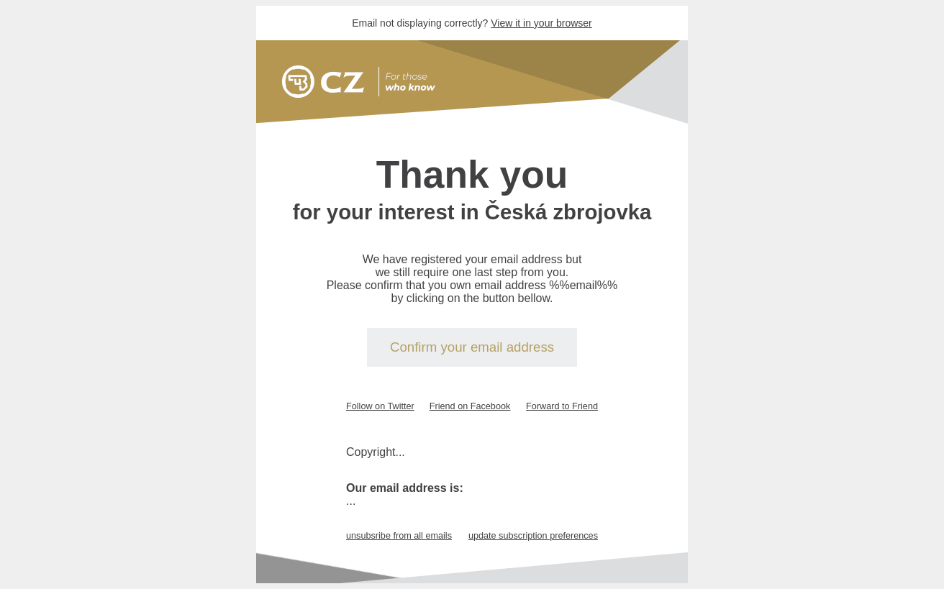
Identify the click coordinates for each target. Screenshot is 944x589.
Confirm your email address (472, 347)
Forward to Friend (562, 406)
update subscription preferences (533, 536)
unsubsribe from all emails (399, 536)
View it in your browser (541, 23)
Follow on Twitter (380, 406)
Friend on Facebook (470, 406)
